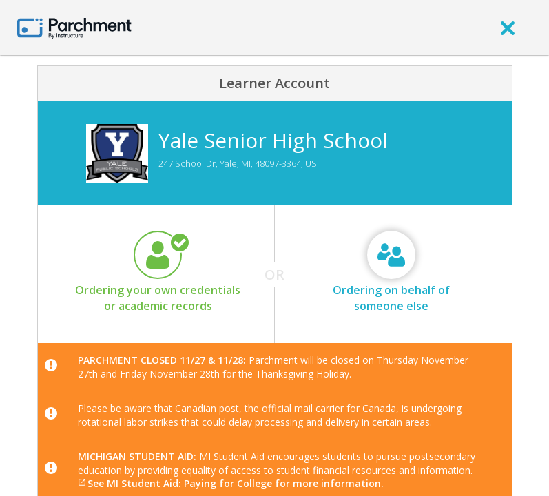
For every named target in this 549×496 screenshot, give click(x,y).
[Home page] (74, 27)
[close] (507, 27)
